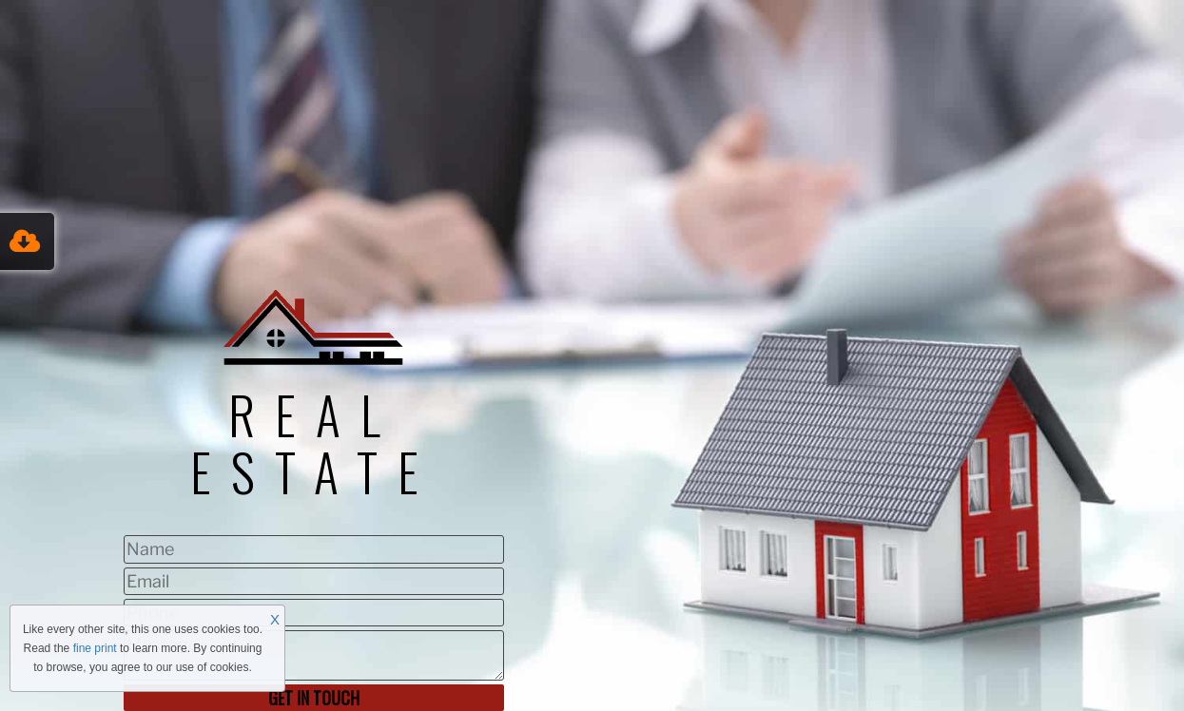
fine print (95, 648)
